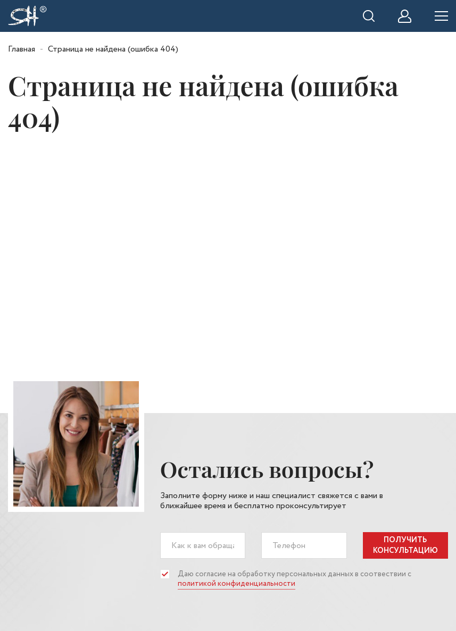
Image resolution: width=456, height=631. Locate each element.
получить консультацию (405, 545)
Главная (21, 49)
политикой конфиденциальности (236, 583)
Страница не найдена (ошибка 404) (113, 49)
